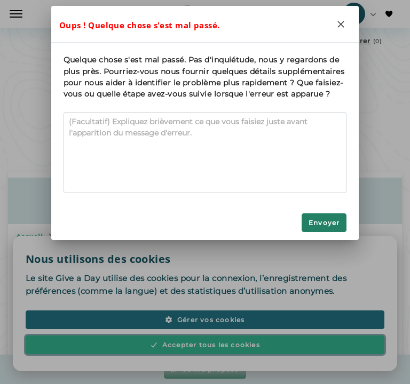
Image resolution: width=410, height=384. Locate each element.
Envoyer (324, 223)
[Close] (340, 24)
